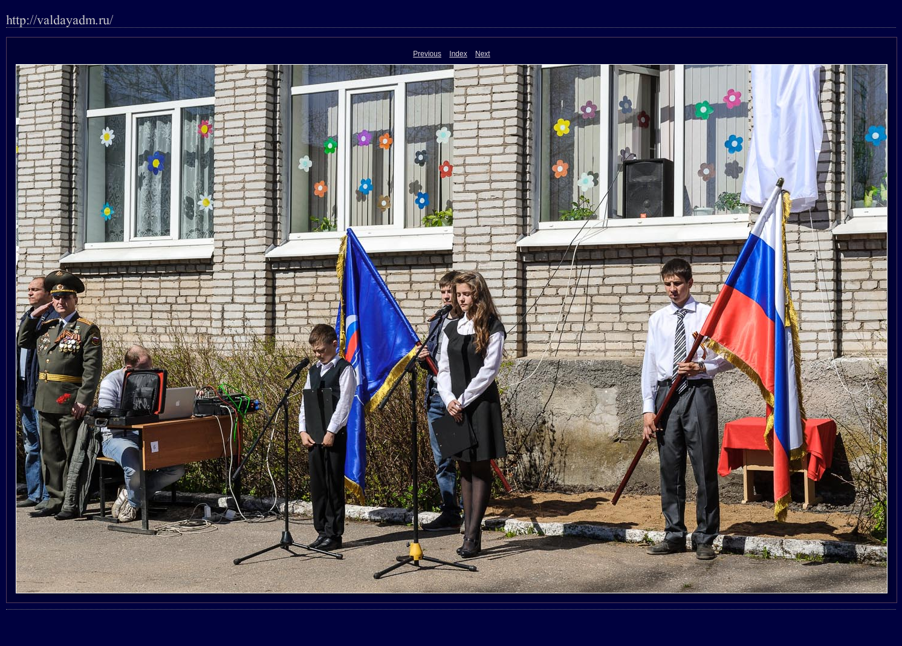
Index (458, 54)
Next (482, 54)
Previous (427, 54)
